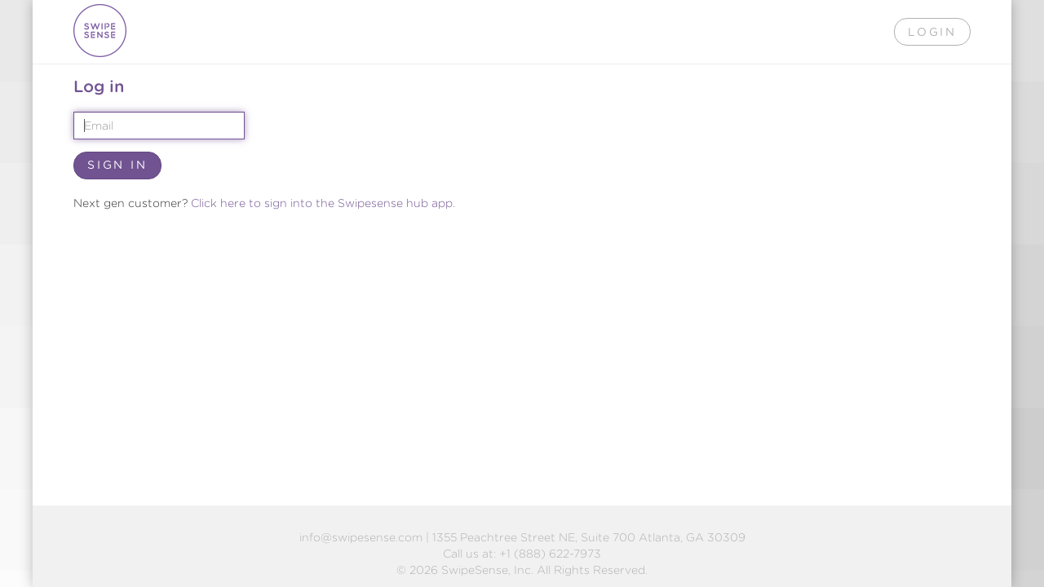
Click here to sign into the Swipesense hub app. (323, 203)
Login (932, 31)
